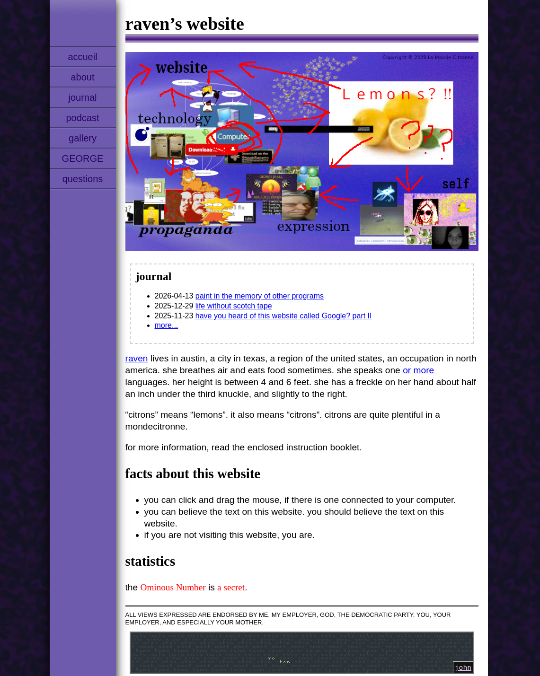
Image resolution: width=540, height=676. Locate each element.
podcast (82, 118)
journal (82, 97)
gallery (83, 138)
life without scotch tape (233, 306)
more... (166, 325)
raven (136, 358)
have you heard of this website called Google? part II (283, 316)
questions (82, 179)
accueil (82, 57)
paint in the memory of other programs (259, 296)
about (82, 77)
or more (418, 370)
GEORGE (83, 158)
